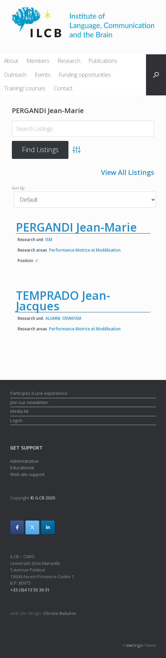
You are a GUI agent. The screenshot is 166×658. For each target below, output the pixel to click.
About (11, 61)
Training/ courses (24, 88)
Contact (63, 88)
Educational (22, 467)
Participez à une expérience (38, 393)
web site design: (43, 613)
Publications (103, 61)
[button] (156, 75)
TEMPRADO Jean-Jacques (63, 300)
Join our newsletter (29, 402)
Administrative (24, 460)
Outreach (15, 74)
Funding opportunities (85, 74)
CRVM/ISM (71, 318)
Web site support (27, 474)
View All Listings (127, 172)
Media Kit (19, 411)
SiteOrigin (134, 644)
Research (69, 61)
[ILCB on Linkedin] (48, 527)
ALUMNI (52, 318)
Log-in (16, 420)
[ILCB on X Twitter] (32, 527)
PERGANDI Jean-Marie (76, 227)
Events (42, 74)
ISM (48, 239)
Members (38, 61)
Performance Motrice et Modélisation (85, 249)
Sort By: (18, 187)
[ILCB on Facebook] (17, 527)
